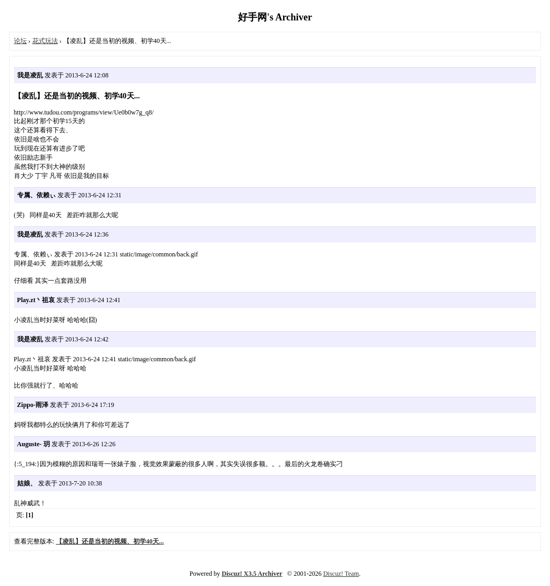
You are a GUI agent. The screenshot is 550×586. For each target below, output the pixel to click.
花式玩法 (45, 41)
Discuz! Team (341, 573)
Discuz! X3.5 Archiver (252, 573)
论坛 (20, 41)
